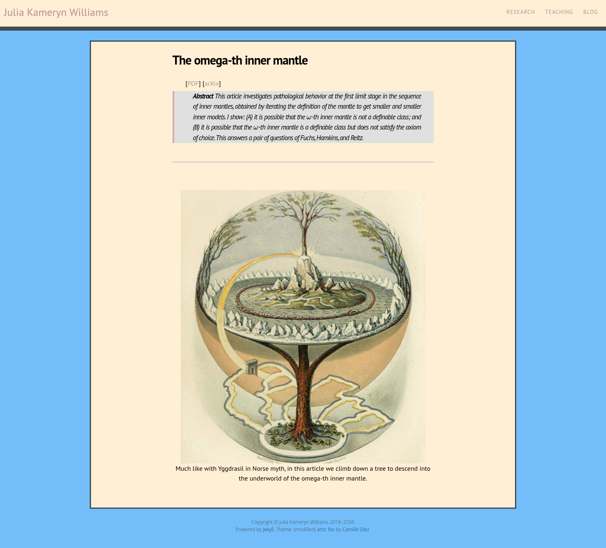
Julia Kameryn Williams (56, 12)
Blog (590, 12)
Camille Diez (355, 529)
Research (520, 12)
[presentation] (308, 117)
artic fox (326, 529)
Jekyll (268, 529)
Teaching (559, 12)
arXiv (211, 83)
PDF (193, 83)
